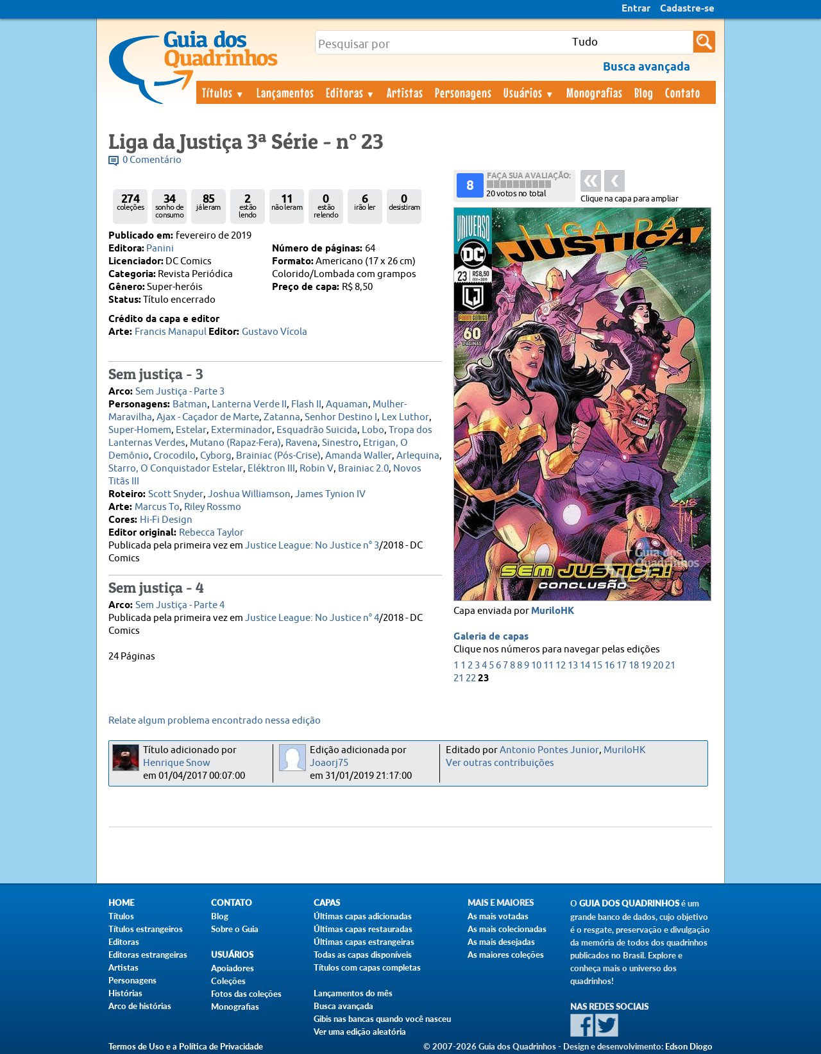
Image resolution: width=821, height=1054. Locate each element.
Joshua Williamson (249, 494)
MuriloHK (552, 611)
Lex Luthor (405, 417)
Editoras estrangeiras (147, 954)
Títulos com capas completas (367, 967)
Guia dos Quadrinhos (629, 903)
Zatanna (282, 417)
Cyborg (216, 456)
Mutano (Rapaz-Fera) (235, 443)
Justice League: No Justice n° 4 (312, 618)
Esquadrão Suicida (316, 430)
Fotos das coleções (246, 994)
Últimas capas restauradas (363, 929)
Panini (160, 248)
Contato (682, 92)
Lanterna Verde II (249, 404)
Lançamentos (285, 92)
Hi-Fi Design (166, 520)
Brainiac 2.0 (363, 469)
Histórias (125, 993)
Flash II (306, 404)
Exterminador (241, 430)
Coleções (228, 981)
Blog (644, 92)
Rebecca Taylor (211, 533)
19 (646, 665)
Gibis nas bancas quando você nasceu (382, 1019)
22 (471, 678)
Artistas (405, 92)
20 (658, 665)
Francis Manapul (171, 332)
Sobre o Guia (234, 929)
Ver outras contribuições (500, 763)
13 (573, 665)
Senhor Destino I (341, 417)
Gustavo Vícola (274, 332)
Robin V (317, 469)
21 (670, 665)
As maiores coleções (506, 954)
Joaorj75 (329, 763)
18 (634, 665)
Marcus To (157, 507)
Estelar (191, 430)
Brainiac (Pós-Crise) (278, 456)
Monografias (594, 92)
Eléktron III (271, 469)
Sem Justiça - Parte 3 (179, 392)
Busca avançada (343, 1006)
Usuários (529, 92)
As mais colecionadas (507, 929)
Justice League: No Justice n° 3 (312, 546)
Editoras (351, 92)
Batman (190, 404)
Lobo (373, 430)
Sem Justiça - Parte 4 (179, 605)
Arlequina (417, 456)
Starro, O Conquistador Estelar (175, 469)
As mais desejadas (501, 942)
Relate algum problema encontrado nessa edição (214, 721)
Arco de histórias (139, 1006)
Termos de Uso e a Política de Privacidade (185, 1046)
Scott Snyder (175, 494)
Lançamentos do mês (353, 993)
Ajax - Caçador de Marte (208, 417)
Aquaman (347, 404)
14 (585, 665)
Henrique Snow (176, 763)
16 (609, 665)
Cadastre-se (687, 9)
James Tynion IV (330, 494)
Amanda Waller (358, 456)
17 (621, 665)
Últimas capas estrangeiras (364, 942)
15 (597, 665)
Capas (327, 903)
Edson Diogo (689, 1046)
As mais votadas (498, 916)
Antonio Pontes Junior (549, 750)
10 (536, 665)
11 (548, 665)
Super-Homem (139, 430)
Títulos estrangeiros (145, 929)
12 (560, 665)
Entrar (636, 9)
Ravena (301, 443)
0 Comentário (152, 160)
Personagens (463, 92)
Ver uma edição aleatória (360, 1031)
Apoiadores (232, 968)
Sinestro (340, 443)
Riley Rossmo (212, 507)
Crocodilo (174, 456)
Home (121, 903)
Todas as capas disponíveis (363, 954)
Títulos (223, 92)
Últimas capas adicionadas (363, 916)
